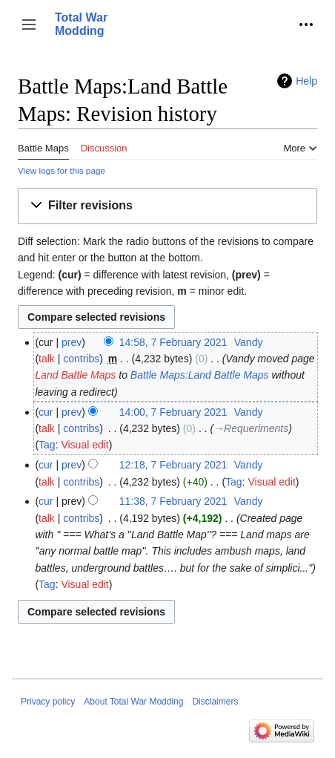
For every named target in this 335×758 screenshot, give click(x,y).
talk (47, 359)
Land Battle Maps (75, 375)
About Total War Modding (133, 701)
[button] (29, 24)
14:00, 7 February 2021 (173, 412)
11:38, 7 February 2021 (173, 501)
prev (72, 342)
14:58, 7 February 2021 (173, 342)
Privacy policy (48, 701)
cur (46, 412)
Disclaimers (215, 701)
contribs (81, 359)
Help (306, 81)
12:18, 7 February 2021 (173, 465)
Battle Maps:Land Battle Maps (199, 375)
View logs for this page (61, 170)
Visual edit (84, 445)
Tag (47, 445)
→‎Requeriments (250, 428)
